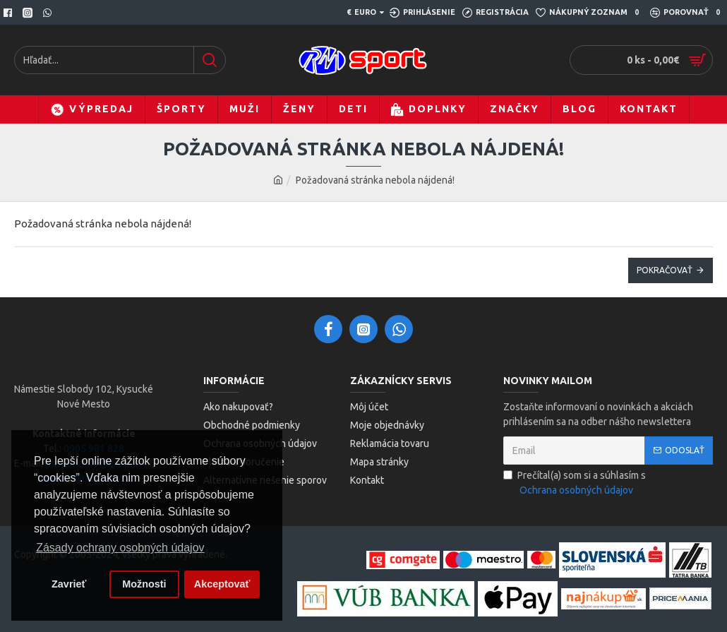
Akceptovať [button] (222, 584)
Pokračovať (664, 270)
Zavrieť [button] (69, 584)
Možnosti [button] (144, 584)
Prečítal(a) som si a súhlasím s (574, 484)
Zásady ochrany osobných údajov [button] (120, 548)
